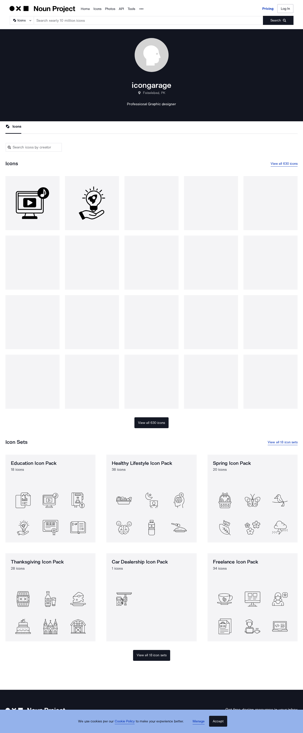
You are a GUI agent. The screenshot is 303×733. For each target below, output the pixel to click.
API (121, 9)
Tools (131, 9)
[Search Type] (21, 20)
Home (85, 9)
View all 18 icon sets (283, 443)
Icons (97, 9)
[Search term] (148, 20)
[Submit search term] (278, 20)
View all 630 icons (284, 164)
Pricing (268, 9)
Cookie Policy (127, 725)
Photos (110, 9)
